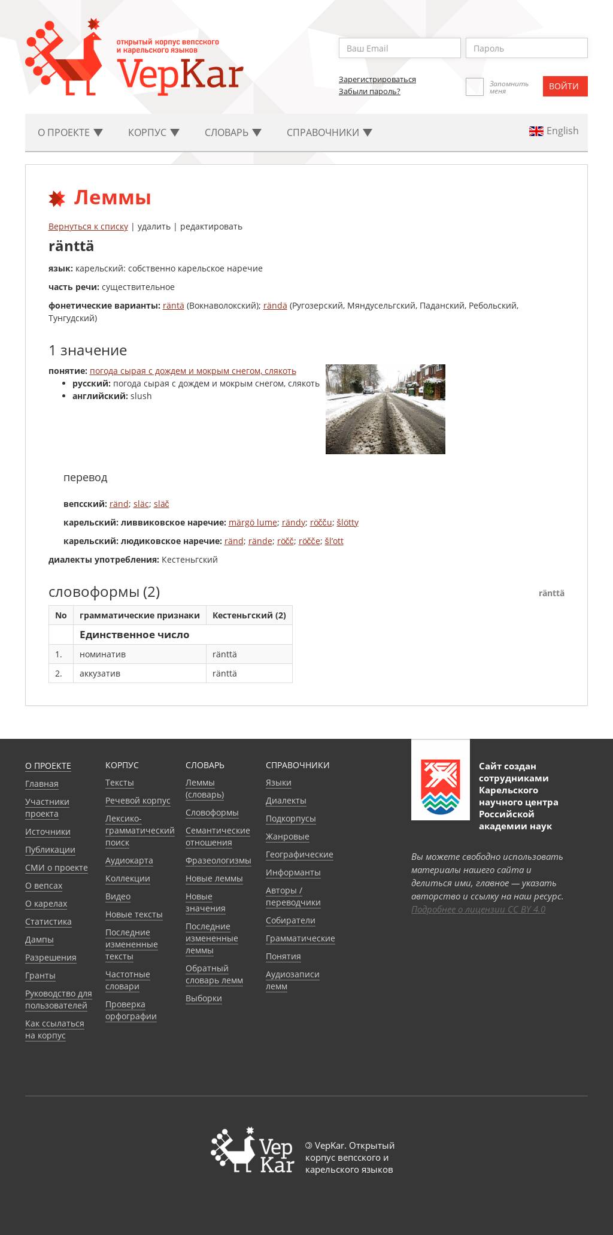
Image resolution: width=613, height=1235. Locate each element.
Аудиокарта (129, 860)
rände (260, 540)
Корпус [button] (154, 132)
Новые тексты (134, 914)
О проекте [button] (70, 132)
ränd (119, 503)
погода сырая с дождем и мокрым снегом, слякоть (193, 370)
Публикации (50, 849)
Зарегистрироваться (377, 79)
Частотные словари (127, 980)
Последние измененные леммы (212, 938)
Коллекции (127, 878)
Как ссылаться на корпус (54, 1029)
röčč (285, 540)
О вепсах (43, 885)
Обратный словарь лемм (214, 974)
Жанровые (287, 836)
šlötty (348, 522)
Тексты (119, 782)
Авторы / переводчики (293, 896)
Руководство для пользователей (58, 999)
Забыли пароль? (369, 91)
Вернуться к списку (88, 226)
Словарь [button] (233, 132)
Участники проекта (47, 807)
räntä (173, 305)
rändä (275, 305)
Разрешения (51, 957)
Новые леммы (214, 878)
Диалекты (286, 800)
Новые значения (206, 902)
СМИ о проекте (56, 867)
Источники (48, 831)
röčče (309, 540)
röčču (321, 522)
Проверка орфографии (131, 1010)
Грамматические (300, 938)
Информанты (293, 872)
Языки (279, 782)
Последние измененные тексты (131, 944)
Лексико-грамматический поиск (140, 830)
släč (161, 503)
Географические (299, 854)
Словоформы (212, 812)
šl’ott (334, 540)
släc (141, 503)
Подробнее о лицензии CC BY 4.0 (478, 909)
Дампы (39, 939)
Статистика (48, 921)
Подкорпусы (291, 818)
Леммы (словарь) (205, 788)
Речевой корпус (138, 800)
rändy (293, 522)
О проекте (48, 765)
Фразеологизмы (218, 860)
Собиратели (290, 920)
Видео (118, 896)
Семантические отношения (218, 836)
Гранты (40, 975)
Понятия (283, 956)
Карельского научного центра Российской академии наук (519, 808)
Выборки (204, 998)
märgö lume (253, 522)
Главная (42, 783)
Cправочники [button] (329, 132)
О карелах (46, 903)
